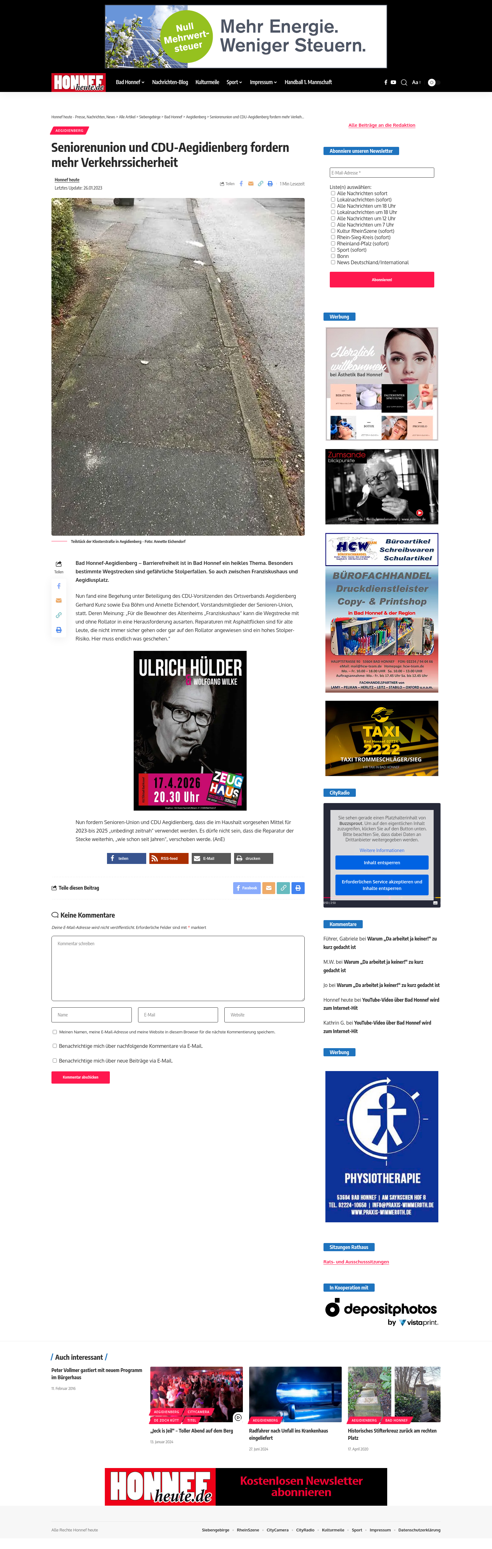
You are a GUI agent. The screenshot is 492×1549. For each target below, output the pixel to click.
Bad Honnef (396, 1431)
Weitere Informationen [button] (382, 849)
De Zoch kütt (166, 1431)
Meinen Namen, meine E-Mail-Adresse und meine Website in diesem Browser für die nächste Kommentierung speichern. (167, 1034)
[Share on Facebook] (241, 184)
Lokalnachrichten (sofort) (362, 198)
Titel (191, 1431)
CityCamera (198, 1422)
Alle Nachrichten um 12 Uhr (364, 216)
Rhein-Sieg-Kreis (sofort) (361, 235)
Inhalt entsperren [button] (382, 861)
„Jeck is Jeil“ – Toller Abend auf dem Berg (192, 1441)
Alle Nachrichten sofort (360, 191)
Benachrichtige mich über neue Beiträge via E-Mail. (116, 1063)
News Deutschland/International (371, 260)
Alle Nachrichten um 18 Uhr (364, 204)
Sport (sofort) (349, 248)
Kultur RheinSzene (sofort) (363, 229)
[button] (404, 82)
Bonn (340, 254)
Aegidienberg (70, 130)
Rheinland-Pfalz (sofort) (360, 242)
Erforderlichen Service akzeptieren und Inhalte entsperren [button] (382, 884)
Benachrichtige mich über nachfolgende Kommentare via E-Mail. (131, 1048)
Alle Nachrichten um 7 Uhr (363, 223)
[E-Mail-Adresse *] (382, 171)
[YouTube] (393, 82)
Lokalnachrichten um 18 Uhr (365, 210)
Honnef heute (67, 180)
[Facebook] (386, 82)
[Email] (250, 184)
